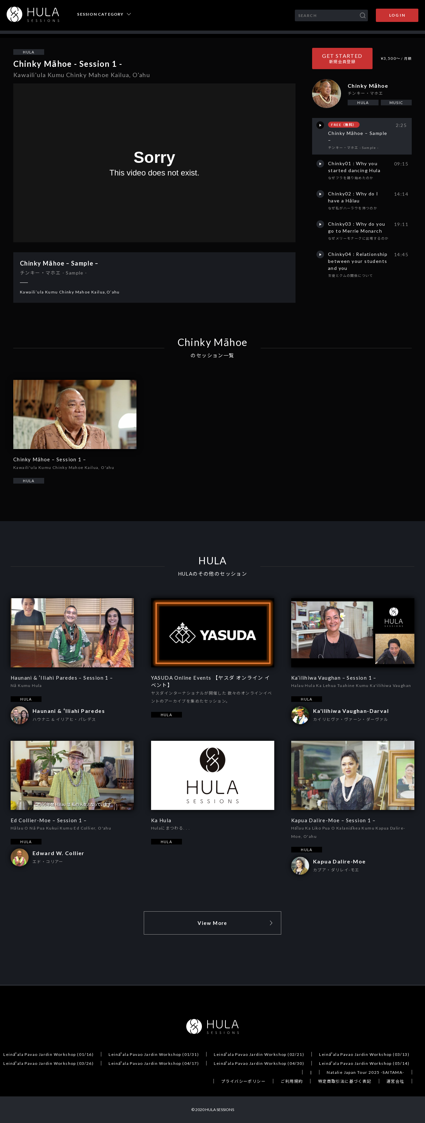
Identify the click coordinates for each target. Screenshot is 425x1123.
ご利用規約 (292, 1081)
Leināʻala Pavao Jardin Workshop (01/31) (154, 1054)
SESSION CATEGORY (100, 14)
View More (212, 923)
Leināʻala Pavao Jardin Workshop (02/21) (259, 1054)
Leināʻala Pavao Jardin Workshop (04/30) (259, 1063)
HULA (29, 52)
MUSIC (396, 102)
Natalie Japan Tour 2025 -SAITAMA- (365, 1072)
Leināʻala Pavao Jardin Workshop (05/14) (364, 1063)
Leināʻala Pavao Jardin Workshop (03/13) (364, 1054)
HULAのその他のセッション (212, 573)
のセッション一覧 (212, 355)
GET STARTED (342, 58)
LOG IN (397, 15)
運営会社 (395, 1081)
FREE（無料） (343, 125)
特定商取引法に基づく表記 (345, 1081)
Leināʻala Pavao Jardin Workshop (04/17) (154, 1063)
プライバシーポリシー (243, 1081)
